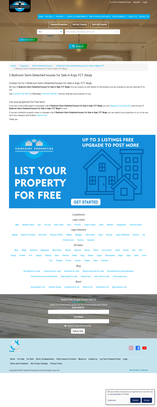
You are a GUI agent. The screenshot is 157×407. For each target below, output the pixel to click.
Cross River (107, 250)
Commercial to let (71, 287)
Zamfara (104, 260)
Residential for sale (31, 271)
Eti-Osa (47, 225)
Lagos (99, 255)
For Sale (49, 17)
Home (41, 17)
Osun (144, 255)
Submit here (42, 115)
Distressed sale (120, 276)
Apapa (69, 235)
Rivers (68, 260)
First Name (78, 317)
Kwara (90, 255)
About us (133, 17)
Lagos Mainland (122, 235)
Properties (24, 66)
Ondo (136, 255)
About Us (82, 359)
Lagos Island (89, 225)
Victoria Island (135, 225)
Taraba (87, 260)
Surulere (90, 240)
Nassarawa (110, 255)
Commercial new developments (43, 276)
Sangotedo (121, 225)
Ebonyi (126, 250)
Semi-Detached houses (42, 66)
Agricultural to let (119, 287)
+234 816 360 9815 (21, 94)
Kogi (82, 255)
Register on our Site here (120, 106)
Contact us (144, 17)
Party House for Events (100, 17)
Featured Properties (58, 24)
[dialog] (130, 397)
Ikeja (100, 235)
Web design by (138, 370)
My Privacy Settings (39, 363)
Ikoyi (69, 225)
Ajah (17, 225)
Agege (15, 235)
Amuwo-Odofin (56, 235)
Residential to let (38, 287)
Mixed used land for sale (93, 271)
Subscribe (78, 331)
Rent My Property (99, 24)
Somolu (80, 240)
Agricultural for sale (69, 276)
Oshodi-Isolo (68, 240)
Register (136, 2)
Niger (120, 255)
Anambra (33, 250)
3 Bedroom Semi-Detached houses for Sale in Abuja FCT (80, 66)
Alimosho (43, 235)
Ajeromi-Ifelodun (28, 235)
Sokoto (78, 260)
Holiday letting (55, 287)
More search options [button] (28, 40)
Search (77, 46)
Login (144, 2)
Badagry (78, 235)
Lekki (101, 225)
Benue (87, 250)
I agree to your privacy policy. (78, 326)
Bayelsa (77, 250)
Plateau (59, 260)
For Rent (60, 17)
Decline (135, 400)
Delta (117, 250)
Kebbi (74, 255)
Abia (16, 250)
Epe (39, 225)
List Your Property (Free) (120, 2)
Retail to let (87, 287)
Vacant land (86, 276)
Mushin (136, 235)
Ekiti (141, 250)
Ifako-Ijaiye (90, 235)
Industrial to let (102, 287)
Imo (30, 255)
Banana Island (28, 225)
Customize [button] (111, 400)
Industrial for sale (71, 271)
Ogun (128, 255)
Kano (57, 255)
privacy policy (115, 394)
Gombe (22, 255)
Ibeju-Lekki (59, 225)
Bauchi (68, 250)
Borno (95, 250)
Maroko (110, 225)
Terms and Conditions (19, 363)
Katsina (65, 255)
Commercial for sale (52, 271)
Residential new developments (120, 271)
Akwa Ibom (57, 250)
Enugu (13, 255)
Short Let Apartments (77, 17)
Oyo (50, 260)
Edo (134, 250)
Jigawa (38, 255)
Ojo (143, 235)
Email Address (78, 307)
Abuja (24, 250)
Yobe (95, 260)
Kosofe (78, 225)
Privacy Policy (56, 363)
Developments (119, 17)
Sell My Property (79, 24)
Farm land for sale (101, 276)
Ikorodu (109, 235)
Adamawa (45, 250)
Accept (147, 400)
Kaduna (48, 255)
